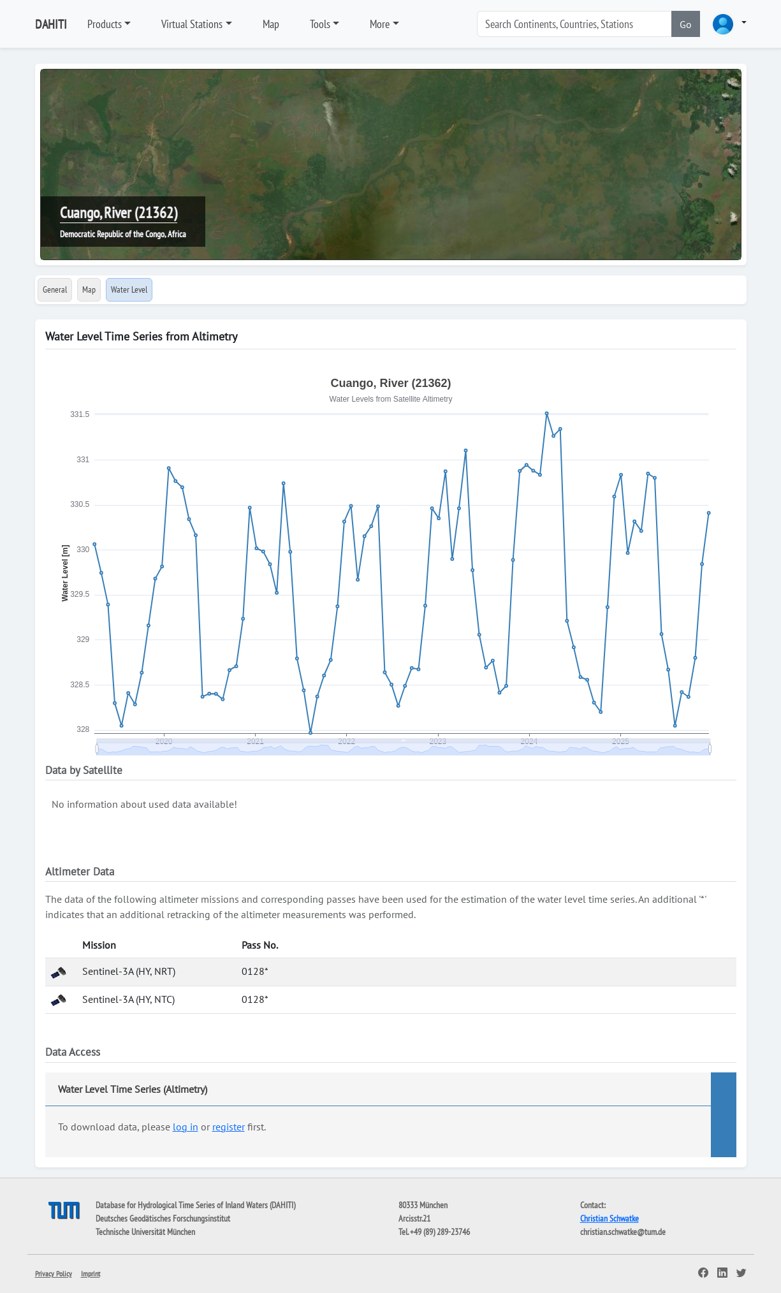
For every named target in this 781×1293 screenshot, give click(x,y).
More (380, 24)
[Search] (574, 24)
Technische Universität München (145, 1232)
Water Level (129, 289)
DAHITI (51, 24)
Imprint (90, 1273)
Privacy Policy (53, 1273)
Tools (320, 24)
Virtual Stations (192, 24)
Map (271, 24)
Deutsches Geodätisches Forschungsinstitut (163, 1218)
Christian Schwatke (609, 1218)
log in (185, 1126)
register (228, 1126)
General (55, 289)
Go (686, 24)
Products (104, 24)
